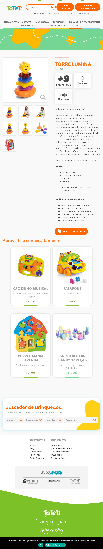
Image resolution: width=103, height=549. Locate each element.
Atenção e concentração (72, 208)
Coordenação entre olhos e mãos (76, 214)
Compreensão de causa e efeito (76, 211)
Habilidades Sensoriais (71, 220)
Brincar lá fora (75, 23)
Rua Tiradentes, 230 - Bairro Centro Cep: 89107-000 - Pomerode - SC (51, 521)
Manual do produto (71, 231)
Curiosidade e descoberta (73, 217)
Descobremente (91, 22)
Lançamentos (11, 22)
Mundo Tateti (60, 13)
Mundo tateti (36, 451)
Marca (33, 445)
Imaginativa (42, 22)
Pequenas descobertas (58, 23)
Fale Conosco (82, 13)
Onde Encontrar (65, 7)
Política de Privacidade (55, 545)
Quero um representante (87, 7)
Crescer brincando (26, 23)
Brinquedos (39, 13)
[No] (99, 543)
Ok (41, 545)
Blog (32, 448)
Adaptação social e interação (74, 205)
